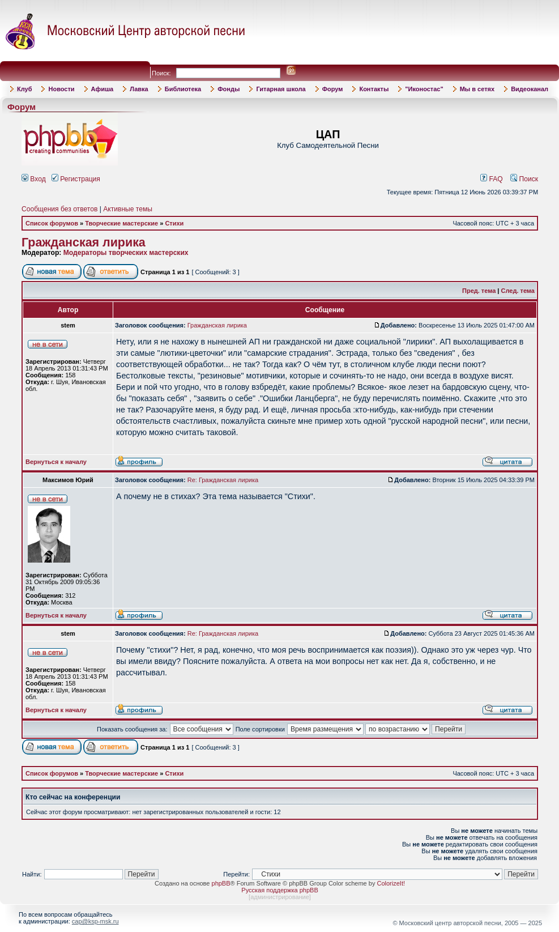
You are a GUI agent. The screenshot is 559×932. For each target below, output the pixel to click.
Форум (332, 89)
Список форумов (51, 223)
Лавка (139, 89)
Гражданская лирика (84, 242)
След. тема (518, 290)
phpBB (221, 883)
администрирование (279, 896)
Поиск (524, 179)
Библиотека (183, 89)
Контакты (374, 89)
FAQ (491, 179)
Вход (34, 179)
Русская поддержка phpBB (279, 890)
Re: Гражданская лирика (222, 479)
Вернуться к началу (56, 461)
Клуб (24, 89)
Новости (61, 89)
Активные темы (127, 209)
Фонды (228, 89)
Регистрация (76, 179)
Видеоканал (529, 89)
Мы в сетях (477, 89)
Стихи (174, 223)
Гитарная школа (280, 89)
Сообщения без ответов (59, 209)
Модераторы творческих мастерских (126, 253)
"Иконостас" (424, 89)
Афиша (102, 89)
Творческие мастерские (121, 223)
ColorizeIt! (391, 883)
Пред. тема (479, 290)
